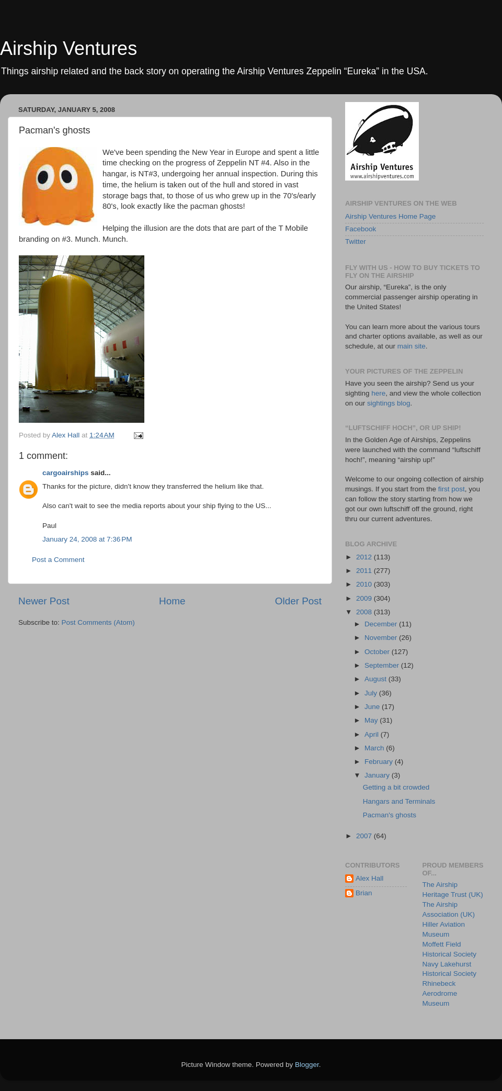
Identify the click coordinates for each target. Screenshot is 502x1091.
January (378, 775)
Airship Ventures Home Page (390, 216)
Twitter (355, 241)
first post (451, 489)
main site (411, 346)
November (381, 638)
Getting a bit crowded (396, 787)
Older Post (298, 600)
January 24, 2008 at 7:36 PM (87, 539)
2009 (365, 598)
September (382, 665)
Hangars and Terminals (399, 801)
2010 (365, 584)
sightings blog (388, 403)
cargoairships (65, 473)
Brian (364, 893)
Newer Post (44, 600)
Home (172, 600)
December (381, 624)
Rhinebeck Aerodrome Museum (440, 993)
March (375, 748)
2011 (365, 571)
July (371, 693)
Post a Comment (58, 560)
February (379, 762)
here (378, 393)
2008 (365, 612)
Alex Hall (369, 878)
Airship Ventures (68, 48)
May (372, 720)
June (373, 707)
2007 (365, 836)
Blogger (307, 1064)
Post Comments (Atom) (98, 622)
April (372, 734)
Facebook (360, 229)
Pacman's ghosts (389, 815)
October (378, 652)
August (376, 679)
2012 (365, 557)
